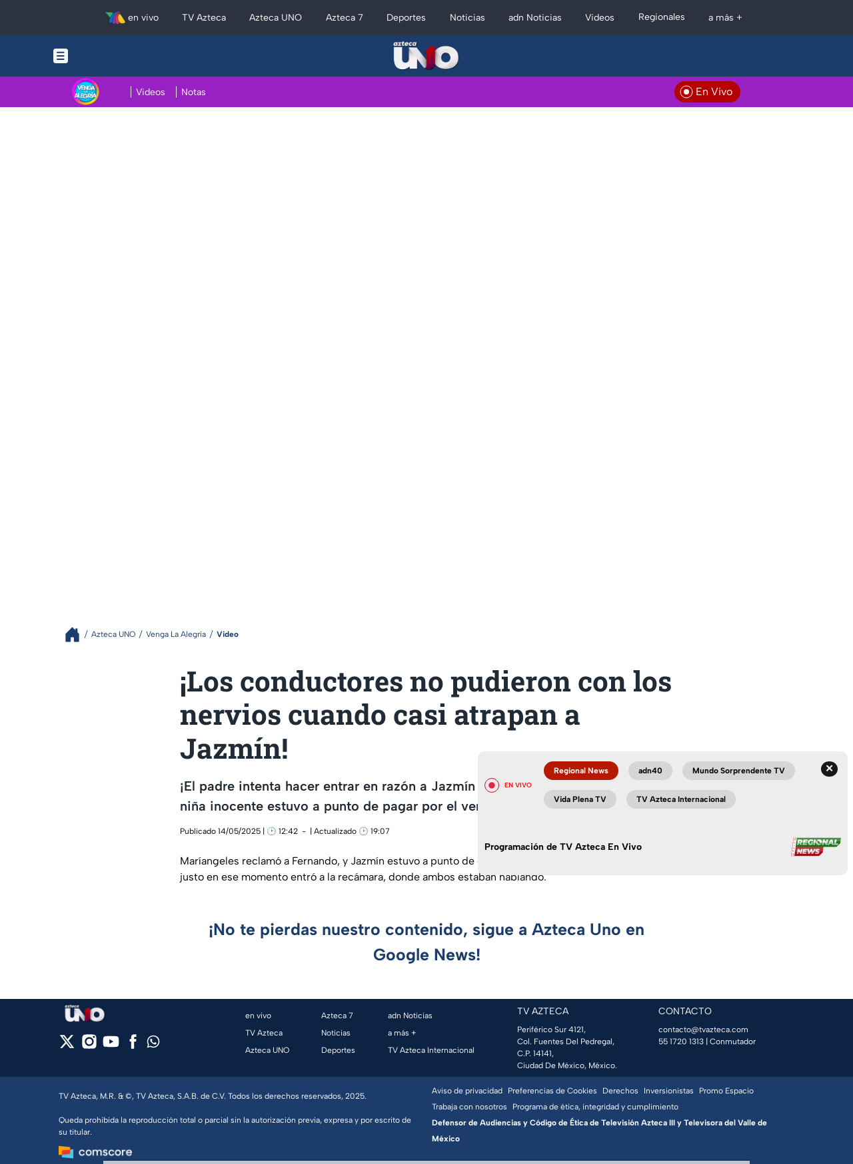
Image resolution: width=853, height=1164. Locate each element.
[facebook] (133, 1046)
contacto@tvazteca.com (703, 1029)
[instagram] (89, 1046)
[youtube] (111, 1046)
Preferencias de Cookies (552, 1090)
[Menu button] (106, 56)
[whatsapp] (153, 1044)
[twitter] (67, 1046)
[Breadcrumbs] (77, 634)
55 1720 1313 (681, 1041)
